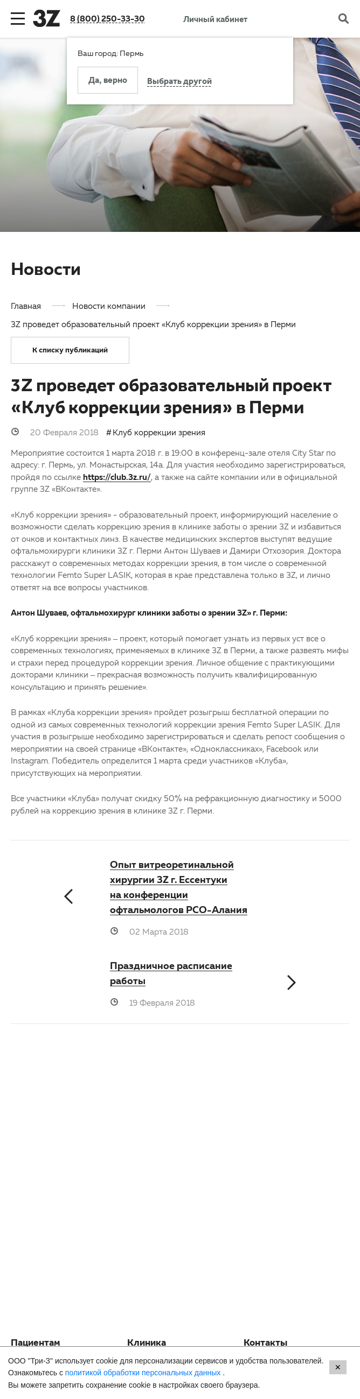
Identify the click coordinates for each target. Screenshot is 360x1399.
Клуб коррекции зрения (159, 432)
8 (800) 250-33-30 (107, 18)
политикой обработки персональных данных (144, 1372)
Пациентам (35, 1344)
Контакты (265, 1344)
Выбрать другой (179, 82)
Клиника (146, 1344)
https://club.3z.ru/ (117, 477)
